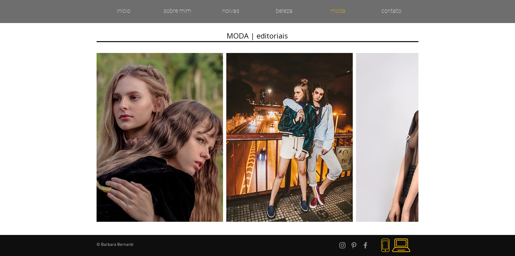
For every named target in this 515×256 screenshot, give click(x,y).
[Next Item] (407, 137)
